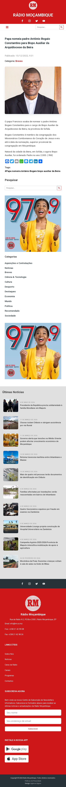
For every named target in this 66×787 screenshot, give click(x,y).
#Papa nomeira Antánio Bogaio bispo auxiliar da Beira (32, 171)
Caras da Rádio (11, 665)
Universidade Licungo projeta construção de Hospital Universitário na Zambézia (40, 527)
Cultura (8, 282)
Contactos (9, 681)
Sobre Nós (9, 654)
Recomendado (12, 310)
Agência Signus (35, 783)
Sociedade (10, 315)
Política (8, 306)
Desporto (9, 286)
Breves (19, 61)
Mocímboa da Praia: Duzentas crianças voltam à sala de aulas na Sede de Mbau (40, 562)
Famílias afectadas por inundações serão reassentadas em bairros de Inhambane (38, 493)
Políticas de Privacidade (33, 781)
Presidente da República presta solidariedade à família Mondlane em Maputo (41, 406)
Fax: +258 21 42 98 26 (14, 634)
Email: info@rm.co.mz (13, 623)
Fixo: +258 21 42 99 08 (14, 629)
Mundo (8, 301)
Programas (9, 675)
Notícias (9, 268)
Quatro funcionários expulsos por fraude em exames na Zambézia (39, 510)
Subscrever (33, 729)
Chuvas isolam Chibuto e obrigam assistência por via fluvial (40, 424)
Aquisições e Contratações (18, 263)
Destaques (10, 291)
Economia (10, 296)
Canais (7, 670)
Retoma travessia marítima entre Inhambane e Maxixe (41, 458)
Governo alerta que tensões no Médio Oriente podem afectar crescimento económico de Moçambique (40, 441)
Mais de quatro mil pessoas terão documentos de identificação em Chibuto (41, 475)
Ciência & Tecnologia (15, 277)
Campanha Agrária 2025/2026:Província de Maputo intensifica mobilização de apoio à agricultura (39, 545)
